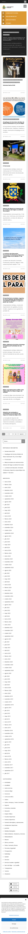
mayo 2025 (7, 512)
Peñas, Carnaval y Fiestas (11, 847)
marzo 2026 (8, 483)
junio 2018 (7, 749)
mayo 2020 (7, 683)
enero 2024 (8, 557)
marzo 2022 (8, 620)
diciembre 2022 (9, 594)
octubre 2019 (8, 703)
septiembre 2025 (9, 500)
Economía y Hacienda (10, 809)
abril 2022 (7, 617)
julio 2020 (7, 677)
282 (16, 435)
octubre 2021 (8, 634)
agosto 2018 (8, 743)
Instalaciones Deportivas (11, 827)
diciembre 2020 (9, 663)
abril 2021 (7, 652)
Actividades (6, 79)
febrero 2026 (8, 486)
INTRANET (6, 23)
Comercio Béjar (8, 792)
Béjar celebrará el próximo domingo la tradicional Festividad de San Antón (11, 348)
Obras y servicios (9, 844)
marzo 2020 (8, 689)
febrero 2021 (8, 657)
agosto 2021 (8, 640)
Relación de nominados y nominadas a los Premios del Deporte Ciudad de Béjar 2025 (13, 415)
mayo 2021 (7, 649)
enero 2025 (8, 523)
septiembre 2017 (9, 772)
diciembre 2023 (9, 560)
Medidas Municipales (10, 832)
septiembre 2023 (9, 569)
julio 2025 (7, 506)
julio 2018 (7, 746)
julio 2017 (7, 775)
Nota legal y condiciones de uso (18, 931)
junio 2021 (7, 646)
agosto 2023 (8, 572)
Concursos (11, 79)
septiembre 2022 (9, 603)
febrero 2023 (8, 589)
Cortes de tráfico (9, 798)
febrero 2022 (8, 623)
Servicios (17, 119)
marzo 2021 (8, 655)
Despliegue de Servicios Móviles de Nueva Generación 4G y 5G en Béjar (14, 123)
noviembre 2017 (9, 769)
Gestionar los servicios (14, 915)
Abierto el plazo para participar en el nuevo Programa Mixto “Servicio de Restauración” (13, 39)
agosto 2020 (8, 675)
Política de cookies (7, 931)
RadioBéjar (11, 119)
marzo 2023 (8, 586)
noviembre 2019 (9, 700)
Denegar (14, 923)
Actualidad (5, 32)
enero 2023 (8, 592)
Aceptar (14, 919)
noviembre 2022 (9, 597)
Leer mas (23, 53)
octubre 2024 (8, 532)
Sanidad (7, 858)
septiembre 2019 (9, 706)
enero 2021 (8, 660)
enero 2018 (8, 763)
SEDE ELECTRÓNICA (8, 20)
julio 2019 (7, 712)
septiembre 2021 (9, 637)
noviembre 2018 (9, 735)
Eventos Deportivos (10, 821)
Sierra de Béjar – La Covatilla (12, 867)
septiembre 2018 (9, 740)
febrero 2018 (8, 760)
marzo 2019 (8, 723)
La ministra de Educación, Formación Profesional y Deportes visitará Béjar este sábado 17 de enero (12, 256)
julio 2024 (7, 540)
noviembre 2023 (9, 563)
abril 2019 (7, 720)
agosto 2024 (8, 537)
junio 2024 (7, 543)
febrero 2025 (8, 520)
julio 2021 (7, 643)
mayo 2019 (7, 717)
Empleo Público (8, 815)
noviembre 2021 (9, 632)
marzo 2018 (8, 757)
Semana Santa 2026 (9, 85)
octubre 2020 (8, 669)
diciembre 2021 (9, 629)
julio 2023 (7, 574)
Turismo (7, 872)
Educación (7, 812)
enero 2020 (8, 695)
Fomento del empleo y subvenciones (14, 824)
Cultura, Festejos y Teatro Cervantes (14, 804)
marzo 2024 (8, 552)
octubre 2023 (8, 566)
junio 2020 (7, 680)
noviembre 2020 (9, 666)
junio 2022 (7, 612)
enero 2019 (8, 729)
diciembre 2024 (9, 526)
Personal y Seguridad (10, 849)
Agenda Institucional (9, 13)
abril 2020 (7, 686)
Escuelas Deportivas (10, 818)
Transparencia (8, 869)
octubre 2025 (8, 497)
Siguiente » (22, 435)
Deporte (7, 807)
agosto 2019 (8, 709)
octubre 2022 (8, 600)
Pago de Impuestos (9, 16)
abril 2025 (7, 514)
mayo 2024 (7, 546)
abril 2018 (7, 755)
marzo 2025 (8, 517)
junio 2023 (7, 577)
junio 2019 (7, 715)
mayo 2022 (7, 614)
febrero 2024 (8, 554)
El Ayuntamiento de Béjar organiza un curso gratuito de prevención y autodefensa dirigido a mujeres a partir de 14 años (13, 301)
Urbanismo (7, 875)
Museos (17, 82)
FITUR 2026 (7, 167)
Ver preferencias (14, 928)
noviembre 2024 (9, 529)
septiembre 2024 (9, 534)
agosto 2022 (8, 606)
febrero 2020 (8, 692)
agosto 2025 (8, 503)
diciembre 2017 (9, 766)
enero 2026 (8, 489)
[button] (26, 899)
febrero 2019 (8, 726)
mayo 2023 (7, 580)
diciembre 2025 (9, 492)
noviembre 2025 (9, 494)
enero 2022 (8, 626)
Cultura (16, 79)
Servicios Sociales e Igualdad (12, 864)
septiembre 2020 (9, 672)
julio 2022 (7, 609)
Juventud (7, 829)
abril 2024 (7, 549)
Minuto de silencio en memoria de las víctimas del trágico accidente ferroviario (13, 211)
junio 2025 (7, 509)
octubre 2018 (8, 737)
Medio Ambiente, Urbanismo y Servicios (15, 835)
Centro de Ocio (8, 789)
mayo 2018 (7, 752)
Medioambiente (9, 838)
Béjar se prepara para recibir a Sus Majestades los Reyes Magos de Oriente (14, 393)
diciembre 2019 (9, 697)
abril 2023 (7, 583)
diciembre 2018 (9, 732)
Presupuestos (8, 852)
